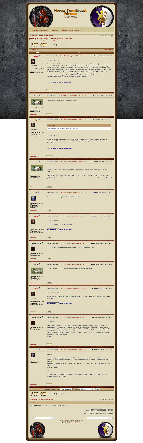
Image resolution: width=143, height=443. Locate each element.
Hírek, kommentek (48, 35)
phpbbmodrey (78, 421)
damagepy (53, 40)
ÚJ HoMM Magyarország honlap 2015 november (51, 38)
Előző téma (104, 49)
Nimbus (48, 40)
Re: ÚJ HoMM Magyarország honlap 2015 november (72, 95)
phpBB (66, 420)
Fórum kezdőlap (34, 35)
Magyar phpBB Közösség (75, 422)
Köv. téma (110, 49)
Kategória (41, 35)
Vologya (43, 40)
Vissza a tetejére (34, 90)
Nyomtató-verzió (34, 49)
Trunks (38, 40)
